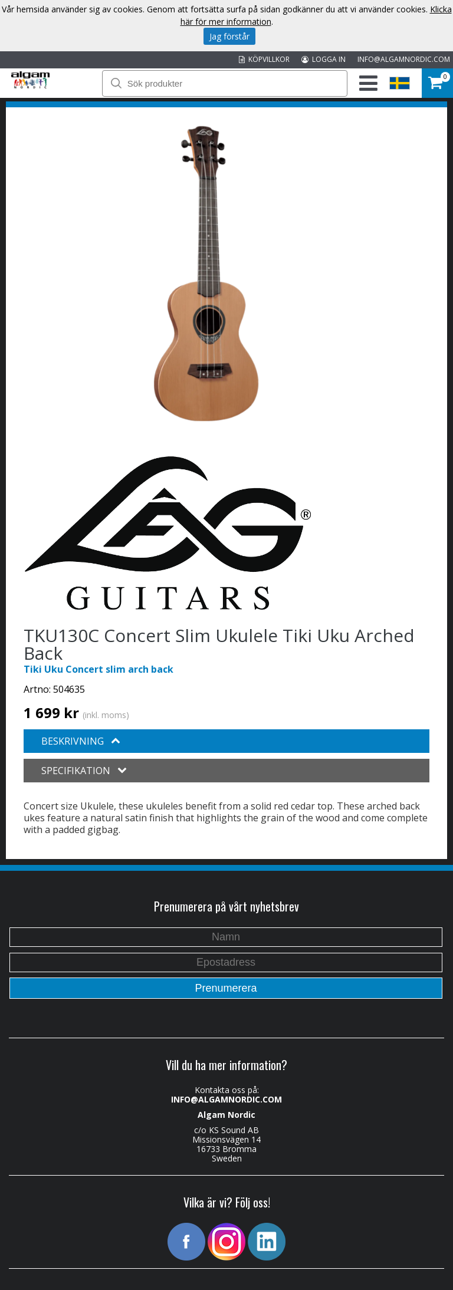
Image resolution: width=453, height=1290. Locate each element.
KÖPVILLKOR (264, 59)
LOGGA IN (323, 59)
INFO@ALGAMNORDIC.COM (403, 59)
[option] (206, 273)
